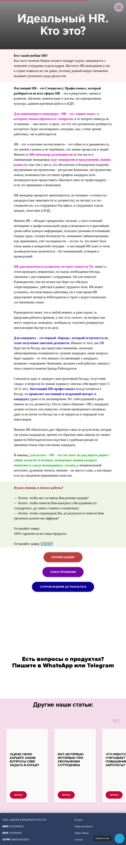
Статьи (78, 820)
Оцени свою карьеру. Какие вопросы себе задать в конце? (24, 759)
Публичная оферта (85, 837)
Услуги (78, 801)
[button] (63, 557)
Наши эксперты (83, 807)
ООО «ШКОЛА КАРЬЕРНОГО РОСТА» (24, 801)
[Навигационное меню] (118, 7)
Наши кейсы (81, 814)
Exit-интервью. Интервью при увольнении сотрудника (71, 759)
